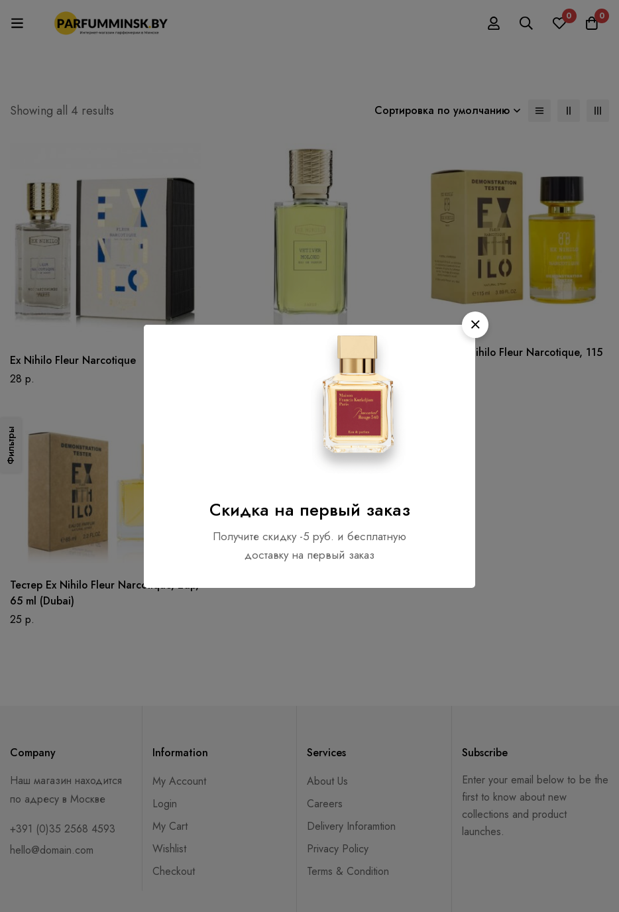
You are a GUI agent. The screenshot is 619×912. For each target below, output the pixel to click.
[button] (475, 325)
